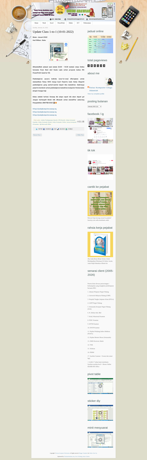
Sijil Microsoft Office (45, 124)
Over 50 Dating (78, 456)
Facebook (47, 129)
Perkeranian (87, 23)
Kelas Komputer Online (59, 122)
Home (36, 23)
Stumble (68, 129)
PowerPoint (61, 23)
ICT (78, 23)
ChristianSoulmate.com (69, 456)
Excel (51, 23)
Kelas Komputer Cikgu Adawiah (100, 89)
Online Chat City (93, 453)
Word (44, 23)
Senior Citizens (86, 456)
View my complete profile (96, 94)
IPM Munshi (61, 120)
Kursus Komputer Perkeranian (63, 453)
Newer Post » (37, 135)
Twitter (39, 129)
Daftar (71, 23)
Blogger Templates (83, 453)
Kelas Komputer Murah (45, 122)
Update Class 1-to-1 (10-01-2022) (53, 31)
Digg (54, 129)
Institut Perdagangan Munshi (49, 120)
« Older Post (80, 135)
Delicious (61, 129)
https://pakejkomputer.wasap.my (45, 109)
